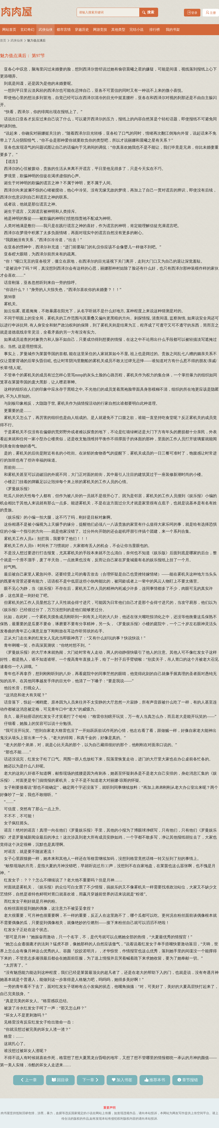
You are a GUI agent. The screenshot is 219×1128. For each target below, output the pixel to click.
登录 (192, 12)
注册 (211, 12)
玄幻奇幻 (27, 29)
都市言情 (64, 29)
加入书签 (124, 1080)
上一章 (31, 1080)
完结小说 (136, 29)
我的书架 (173, 29)
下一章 (88, 1080)
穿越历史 (82, 29)
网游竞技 (100, 29)
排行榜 (154, 29)
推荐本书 (157, 1080)
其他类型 (118, 29)
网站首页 (9, 29)
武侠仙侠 (46, 29)
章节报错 (190, 1080)
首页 (3, 40)
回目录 (63, 1080)
